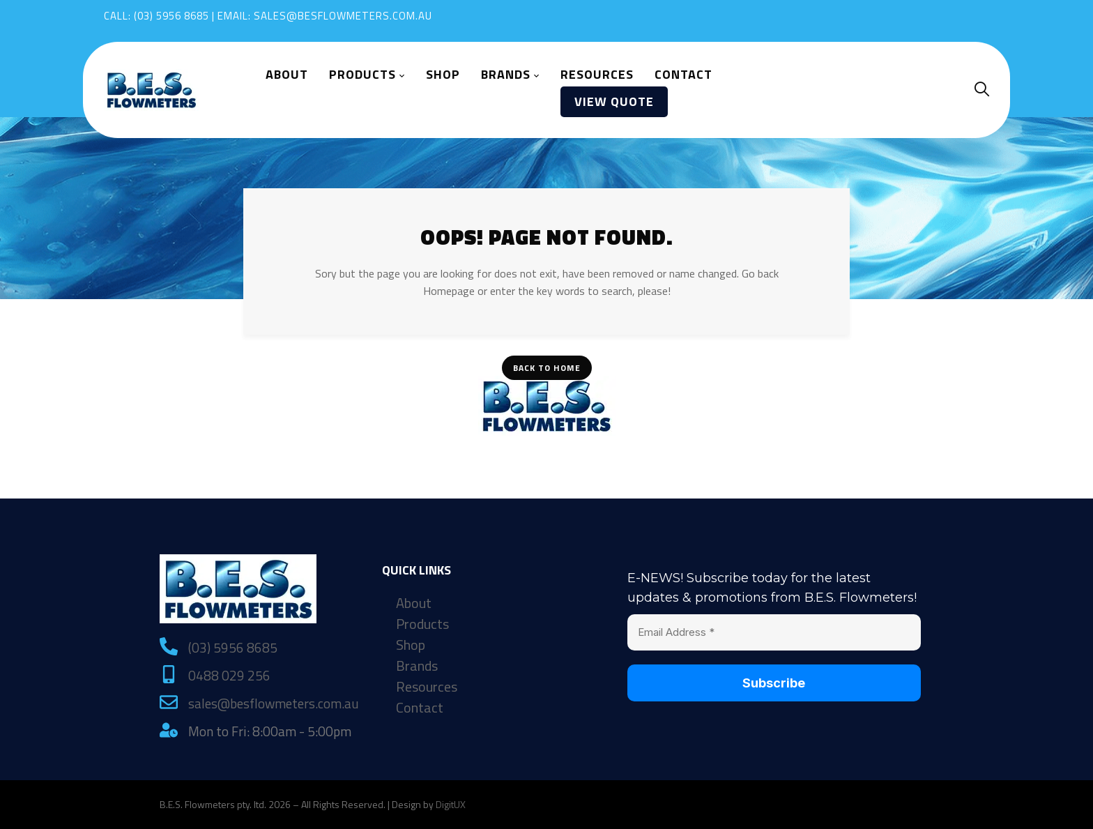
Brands (417, 666)
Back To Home (547, 367)
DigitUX (451, 804)
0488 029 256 (229, 675)
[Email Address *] (773, 632)
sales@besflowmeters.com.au (343, 16)
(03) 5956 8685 (171, 16)
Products (422, 624)
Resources (426, 687)
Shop (410, 645)
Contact (419, 708)
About (413, 603)
